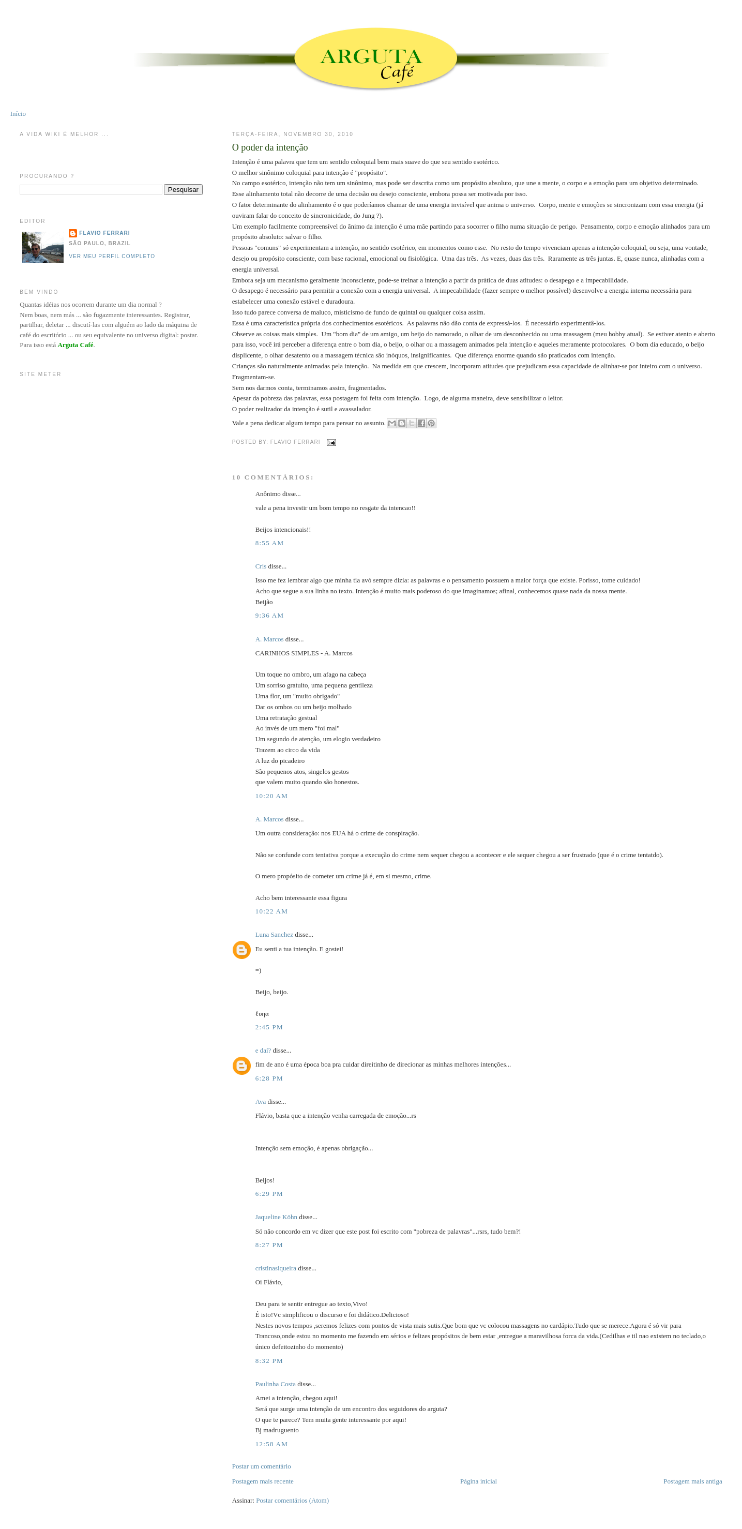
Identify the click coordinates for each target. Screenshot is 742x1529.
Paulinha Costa (275, 1384)
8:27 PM (269, 1245)
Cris (261, 566)
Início (18, 113)
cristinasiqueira (275, 1268)
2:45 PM (269, 1027)
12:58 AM (272, 1444)
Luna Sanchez (274, 934)
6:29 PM (269, 1193)
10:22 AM (272, 911)
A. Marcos (269, 639)
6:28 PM (269, 1078)
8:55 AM (269, 543)
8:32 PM (269, 1361)
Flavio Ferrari (104, 233)
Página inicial (478, 1481)
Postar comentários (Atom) (292, 1500)
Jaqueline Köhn (276, 1217)
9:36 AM (269, 615)
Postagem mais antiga (692, 1481)
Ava (260, 1101)
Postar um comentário (261, 1466)
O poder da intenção (270, 147)
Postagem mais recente (263, 1481)
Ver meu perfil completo (112, 256)
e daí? (263, 1050)
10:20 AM (272, 796)
